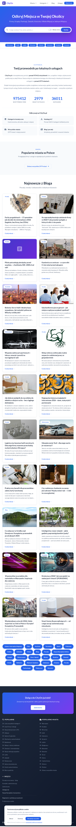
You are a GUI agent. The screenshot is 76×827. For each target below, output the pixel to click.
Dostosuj (20, 818)
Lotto (5, 755)
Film (28, 646)
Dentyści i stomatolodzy (10, 748)
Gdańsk (41, 45)
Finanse (56, 663)
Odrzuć (11, 818)
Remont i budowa (32, 663)
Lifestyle (19, 652)
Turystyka (49, 646)
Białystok (44, 748)
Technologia (27, 668)
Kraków (58, 45)
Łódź (18, 45)
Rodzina (55, 657)
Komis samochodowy (10, 767)
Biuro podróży (7, 770)
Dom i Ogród (34, 657)
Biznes (46, 657)
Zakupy (5, 733)
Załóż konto (38, 707)
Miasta (33, 3)
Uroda (9, 663)
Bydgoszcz (44, 745)
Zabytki (5, 758)
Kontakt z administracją (9, 783)
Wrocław (32, 45)
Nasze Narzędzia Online (61, 652)
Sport (58, 646)
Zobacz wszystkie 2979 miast (38, 166)
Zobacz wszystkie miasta (48, 770)
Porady (66, 663)
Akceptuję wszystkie (33, 818)
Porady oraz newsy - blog (10, 780)
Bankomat (6, 742)
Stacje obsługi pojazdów (10, 751)
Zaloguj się (5, 790)
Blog (53, 3)
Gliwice (43, 764)
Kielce (43, 758)
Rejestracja (69, 3)
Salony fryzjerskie (8, 736)
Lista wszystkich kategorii (11, 723)
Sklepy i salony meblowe (10, 745)
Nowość (65, 657)
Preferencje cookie (8, 801)
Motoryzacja (21, 657)
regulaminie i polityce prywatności (34, 822)
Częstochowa (45, 761)
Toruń (42, 755)
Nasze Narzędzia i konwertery (11, 793)
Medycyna (39, 668)
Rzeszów (43, 751)
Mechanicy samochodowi (11, 739)
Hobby (9, 652)
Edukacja (46, 663)
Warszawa (10, 45)
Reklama (19, 663)
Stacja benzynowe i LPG (10, 730)
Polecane (68, 646)
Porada (46, 652)
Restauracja (7, 761)
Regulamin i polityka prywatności (12, 798)
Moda (29, 652)
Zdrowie (50, 668)
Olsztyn (43, 767)
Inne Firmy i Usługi (9, 727)
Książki (10, 657)
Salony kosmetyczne (9, 764)
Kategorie (44, 3)
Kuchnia (37, 646)
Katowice (49, 45)
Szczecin (66, 45)
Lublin (24, 45)
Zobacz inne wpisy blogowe (13, 646)
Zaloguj (60, 3)
